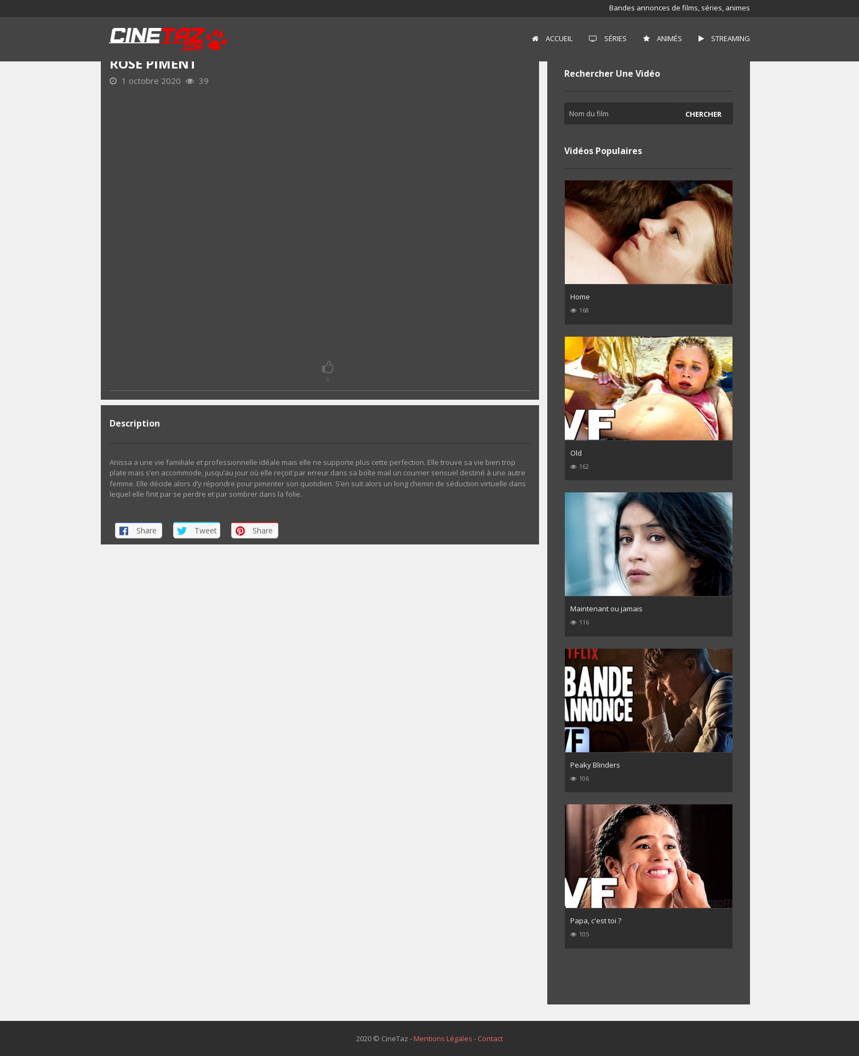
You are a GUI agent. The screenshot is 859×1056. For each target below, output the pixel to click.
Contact (490, 1038)
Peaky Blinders (595, 765)
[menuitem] (552, 39)
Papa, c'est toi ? (595, 921)
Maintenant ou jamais (606, 609)
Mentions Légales (443, 1038)
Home (580, 297)
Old (576, 453)
